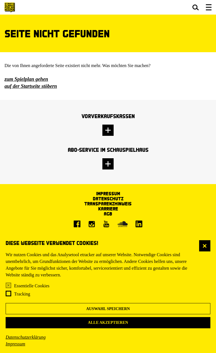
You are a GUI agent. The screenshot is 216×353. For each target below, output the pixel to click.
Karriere (108, 209)
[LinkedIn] (139, 224)
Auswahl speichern (108, 309)
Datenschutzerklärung (26, 337)
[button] (195, 7)
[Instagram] (91, 224)
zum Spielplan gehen (26, 79)
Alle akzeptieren (108, 322)
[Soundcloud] (123, 224)
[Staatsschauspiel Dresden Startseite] (9, 7)
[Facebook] (77, 224)
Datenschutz (108, 198)
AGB (108, 214)
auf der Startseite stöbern (30, 86)
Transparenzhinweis (108, 204)
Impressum (15, 343)
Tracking (22, 294)
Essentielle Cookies (32, 285)
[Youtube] (106, 224)
